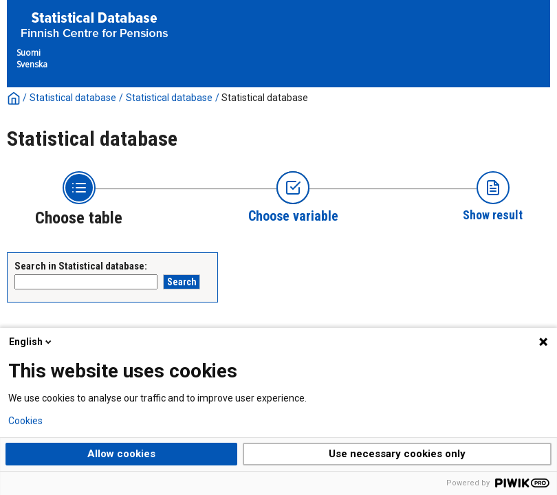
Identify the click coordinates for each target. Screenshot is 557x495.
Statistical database (73, 97)
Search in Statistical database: (80, 266)
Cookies (25, 420)
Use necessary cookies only (397, 454)
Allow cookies (121, 454)
